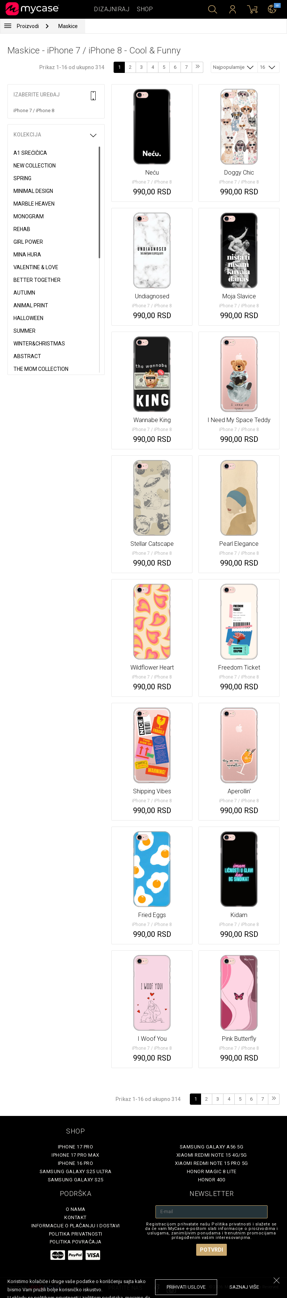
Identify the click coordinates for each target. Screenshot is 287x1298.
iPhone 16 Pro (75, 1163)
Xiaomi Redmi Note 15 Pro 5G (211, 1163)
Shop (145, 9)
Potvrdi (211, 1250)
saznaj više (244, 1287)
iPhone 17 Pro (75, 1147)
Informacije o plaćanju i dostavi (75, 1225)
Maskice (68, 26)
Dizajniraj (111, 9)
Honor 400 (211, 1179)
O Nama (76, 1209)
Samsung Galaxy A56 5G (212, 1147)
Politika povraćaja (76, 1242)
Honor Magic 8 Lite (212, 1171)
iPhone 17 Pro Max (75, 1155)
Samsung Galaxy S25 (76, 1179)
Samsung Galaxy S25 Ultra (76, 1171)
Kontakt (75, 1217)
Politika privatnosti (75, 1234)
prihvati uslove (186, 1287)
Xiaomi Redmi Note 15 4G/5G (211, 1155)
